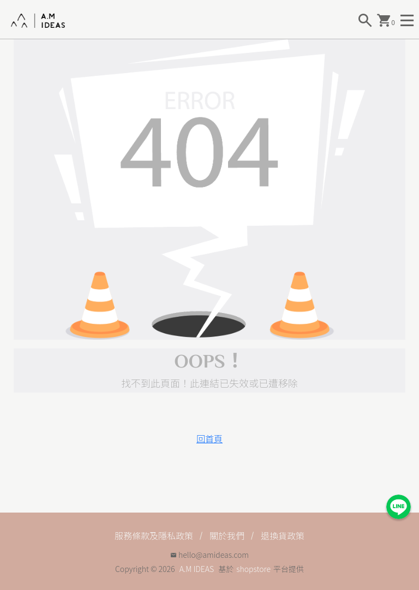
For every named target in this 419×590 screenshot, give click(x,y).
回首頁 (209, 438)
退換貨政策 (282, 535)
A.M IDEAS (196, 568)
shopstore (253, 568)
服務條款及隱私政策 (154, 535)
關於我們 (227, 535)
